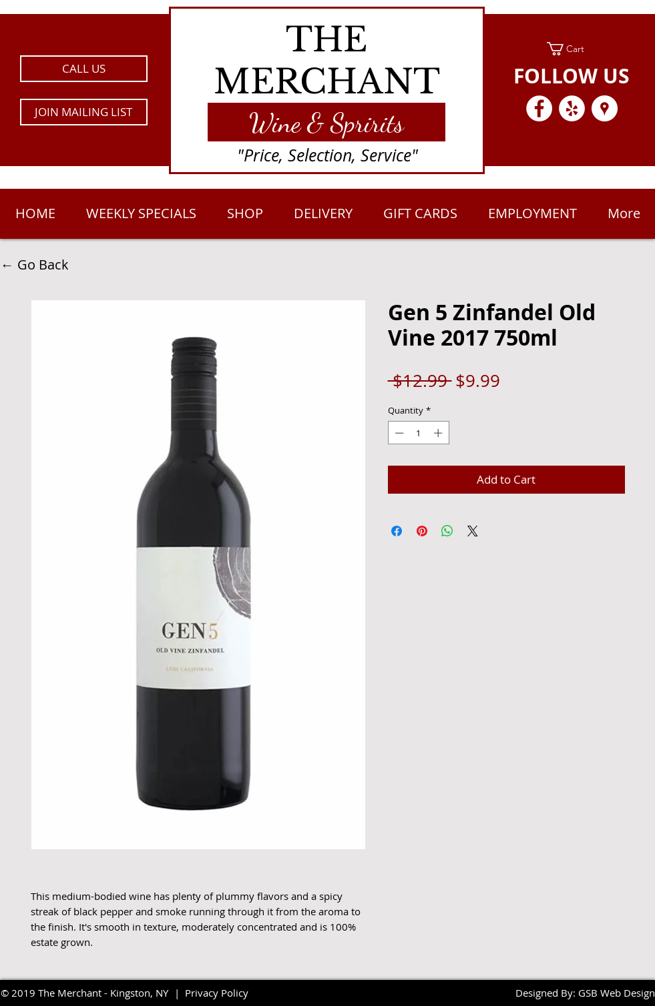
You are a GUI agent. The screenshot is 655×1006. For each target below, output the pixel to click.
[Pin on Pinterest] (422, 531)
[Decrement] (398, 433)
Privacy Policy (216, 992)
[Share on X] (473, 531)
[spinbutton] (418, 433)
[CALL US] (84, 68)
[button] (84, 112)
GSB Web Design (616, 992)
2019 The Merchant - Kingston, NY (89, 992)
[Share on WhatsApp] (447, 531)
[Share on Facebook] (397, 531)
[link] (572, 48)
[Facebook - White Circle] (539, 108)
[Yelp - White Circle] (572, 108)
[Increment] (439, 433)
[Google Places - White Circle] (605, 108)
